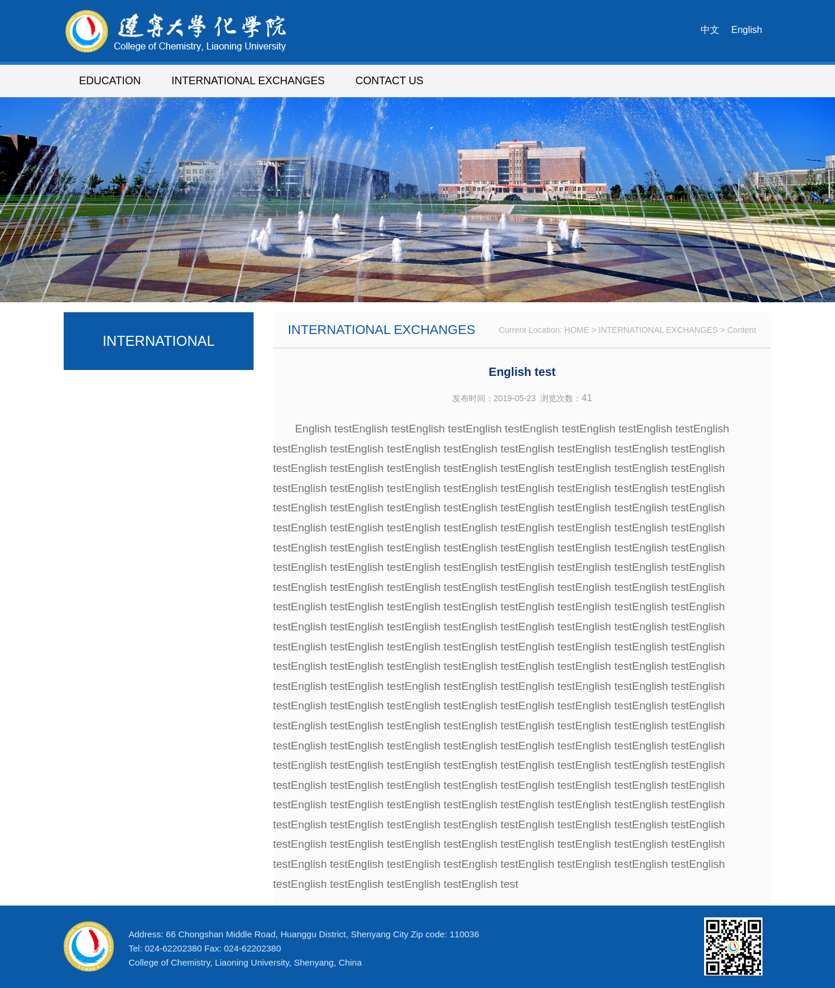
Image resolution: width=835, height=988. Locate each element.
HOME (576, 330)
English (746, 30)
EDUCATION (110, 81)
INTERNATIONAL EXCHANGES (248, 81)
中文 (710, 30)
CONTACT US (389, 81)
